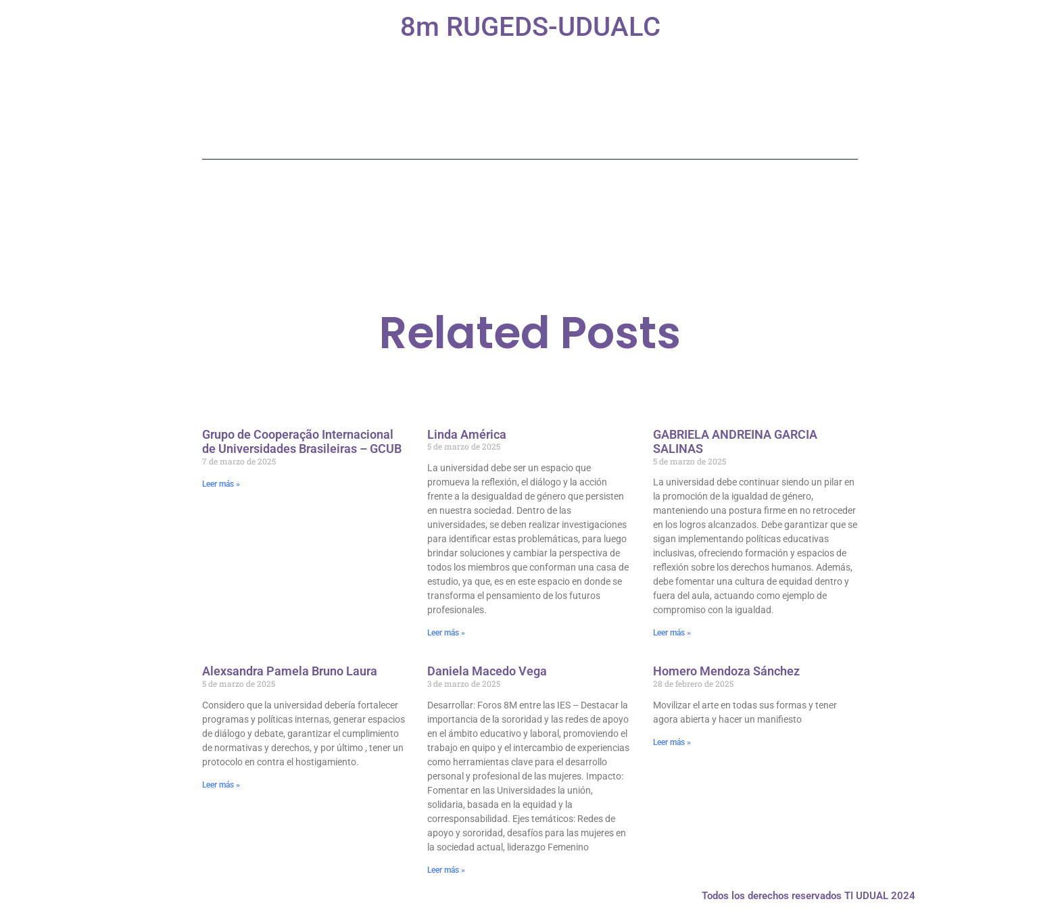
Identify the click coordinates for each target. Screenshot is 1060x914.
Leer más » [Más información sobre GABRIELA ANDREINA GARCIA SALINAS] (672, 633)
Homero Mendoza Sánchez (726, 671)
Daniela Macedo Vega (487, 671)
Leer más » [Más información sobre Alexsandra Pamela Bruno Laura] (221, 785)
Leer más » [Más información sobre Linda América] (446, 633)
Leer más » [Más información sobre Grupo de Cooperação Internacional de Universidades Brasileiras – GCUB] (221, 484)
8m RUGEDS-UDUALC (530, 27)
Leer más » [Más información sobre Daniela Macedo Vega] (446, 870)
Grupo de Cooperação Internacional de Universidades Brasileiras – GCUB (302, 441)
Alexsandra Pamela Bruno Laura (289, 671)
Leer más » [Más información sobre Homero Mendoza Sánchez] (672, 742)
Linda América (466, 434)
